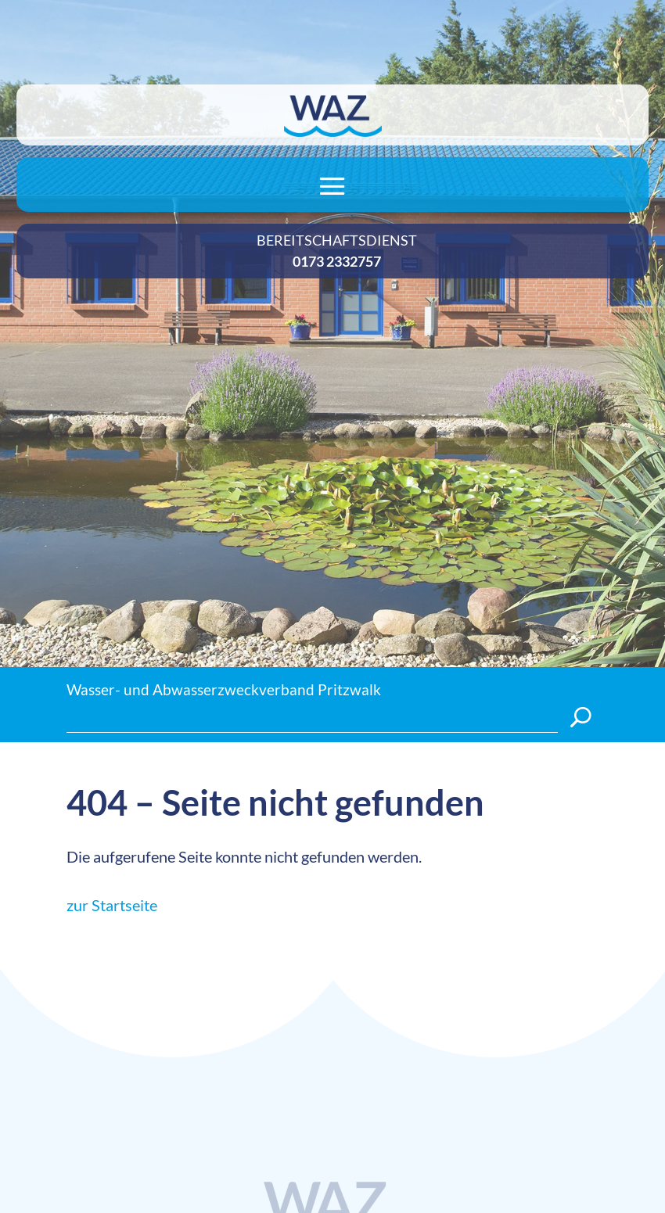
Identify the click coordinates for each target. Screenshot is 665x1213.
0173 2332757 (337, 261)
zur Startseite (111, 904)
